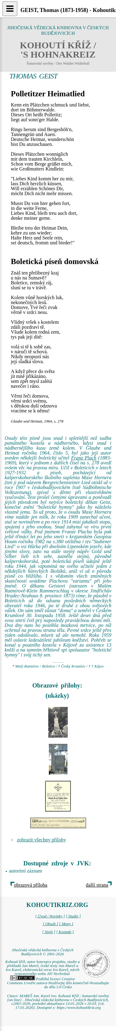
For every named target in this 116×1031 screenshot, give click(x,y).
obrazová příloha (30, 885)
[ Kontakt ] (65, 932)
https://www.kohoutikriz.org (79, 1007)
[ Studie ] (73, 916)
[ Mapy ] (66, 924)
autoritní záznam (25, 870)
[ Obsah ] (50, 924)
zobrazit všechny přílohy (41, 839)
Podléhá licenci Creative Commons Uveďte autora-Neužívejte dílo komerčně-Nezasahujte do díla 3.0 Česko (58, 983)
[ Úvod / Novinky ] (50, 916)
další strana (97, 885)
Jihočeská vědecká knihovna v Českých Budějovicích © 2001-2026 (43, 952)
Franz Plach (84, 457)
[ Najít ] (48, 932)
